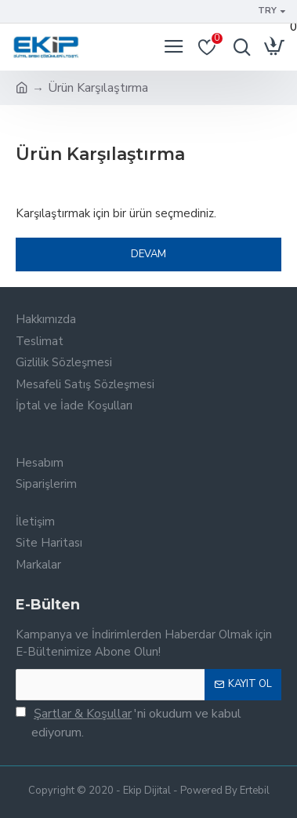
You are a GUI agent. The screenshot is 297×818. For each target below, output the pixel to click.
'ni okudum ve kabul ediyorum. (128, 722)
